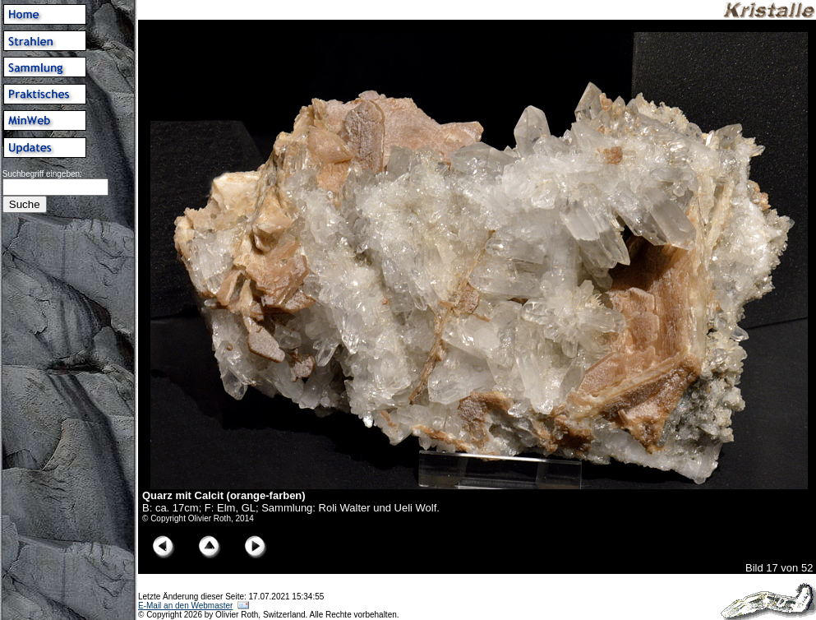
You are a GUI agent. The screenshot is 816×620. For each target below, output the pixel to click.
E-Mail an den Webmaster (185, 605)
